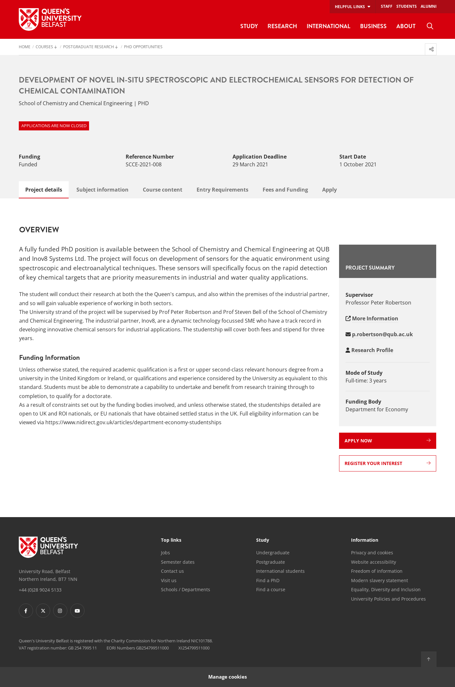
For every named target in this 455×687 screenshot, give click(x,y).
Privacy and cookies (372, 552)
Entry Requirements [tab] (222, 189)
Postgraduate (270, 562)
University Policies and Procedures (388, 599)
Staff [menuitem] (386, 6)
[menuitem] (430, 26)
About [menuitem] (405, 26)
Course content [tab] (162, 189)
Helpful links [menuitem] (350, 6)
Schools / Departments (185, 589)
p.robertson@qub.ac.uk (382, 334)
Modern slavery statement (379, 580)
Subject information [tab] (102, 189)
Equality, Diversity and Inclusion (386, 589)
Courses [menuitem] (44, 47)
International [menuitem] (328, 26)
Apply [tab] (329, 189)
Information (364, 540)
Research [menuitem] (282, 26)
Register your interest (388, 463)
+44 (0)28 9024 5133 (40, 590)
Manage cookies (227, 677)
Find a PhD (267, 580)
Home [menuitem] (24, 47)
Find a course (270, 589)
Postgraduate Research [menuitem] (88, 47)
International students (280, 571)
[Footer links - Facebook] (26, 611)
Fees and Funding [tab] (285, 189)
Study (262, 540)
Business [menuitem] (373, 26)
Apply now (388, 441)
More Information (375, 318)
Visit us (168, 580)
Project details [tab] (43, 189)
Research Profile (372, 350)
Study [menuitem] (249, 26)
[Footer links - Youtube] (77, 611)
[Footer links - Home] (48, 547)
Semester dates (178, 562)
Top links (171, 540)
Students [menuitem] (406, 6)
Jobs (165, 552)
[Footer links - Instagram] (60, 611)
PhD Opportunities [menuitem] (143, 47)
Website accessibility (373, 562)
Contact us (172, 571)
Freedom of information (377, 571)
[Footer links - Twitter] (43, 611)
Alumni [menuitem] (429, 6)
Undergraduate (273, 552)
